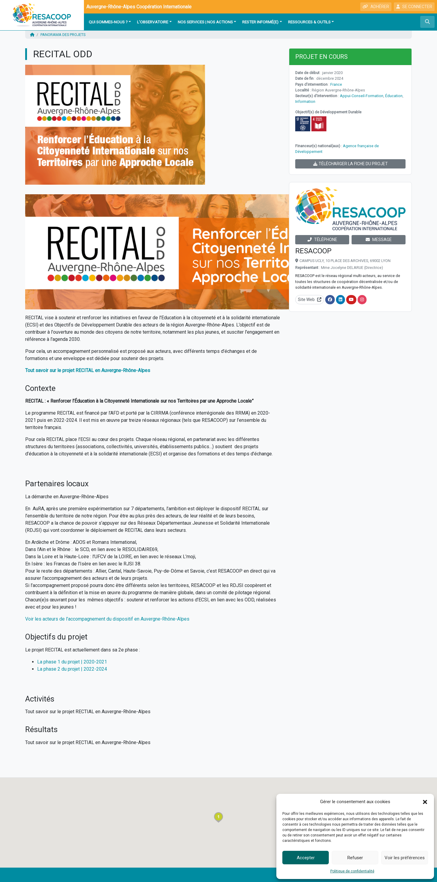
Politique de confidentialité (352, 871)
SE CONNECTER (414, 6)
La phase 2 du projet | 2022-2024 (72, 669)
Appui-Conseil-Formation (361, 96)
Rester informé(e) (260, 21)
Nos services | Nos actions (205, 21)
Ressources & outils (309, 21)
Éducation (394, 96)
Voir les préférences (405, 857)
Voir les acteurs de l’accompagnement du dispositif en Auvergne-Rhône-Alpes (107, 619)
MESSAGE (379, 239)
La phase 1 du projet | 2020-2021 (72, 662)
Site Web (309, 299)
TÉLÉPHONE (322, 239)
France (336, 84)
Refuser (355, 857)
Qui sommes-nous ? (108, 21)
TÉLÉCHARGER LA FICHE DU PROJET (350, 163)
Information (305, 101)
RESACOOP (313, 251)
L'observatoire (152, 21)
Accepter (306, 857)
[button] (425, 802)
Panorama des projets (62, 34)
